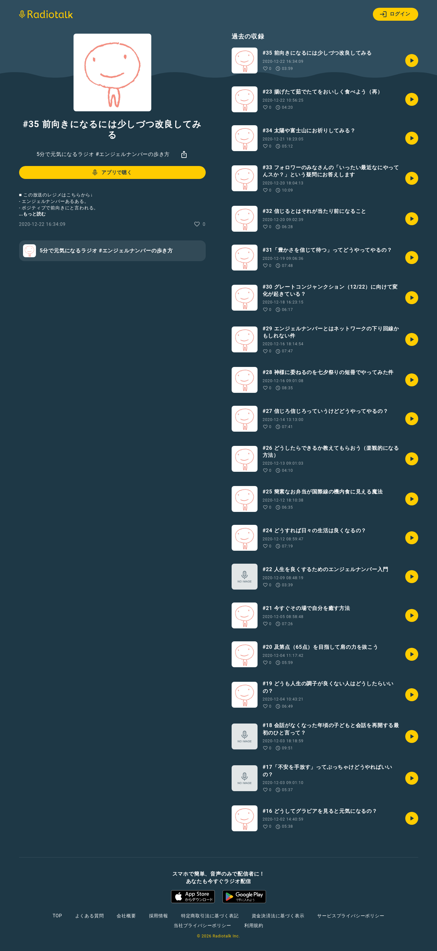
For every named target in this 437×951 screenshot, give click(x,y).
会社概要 (126, 915)
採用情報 (158, 915)
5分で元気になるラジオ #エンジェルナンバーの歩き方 (103, 154)
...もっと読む (32, 213)
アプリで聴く (111, 172)
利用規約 (253, 925)
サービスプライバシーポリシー (350, 915)
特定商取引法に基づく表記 (210, 915)
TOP (57, 915)
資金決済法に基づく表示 (278, 915)
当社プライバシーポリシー (202, 925)
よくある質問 (89, 915)
